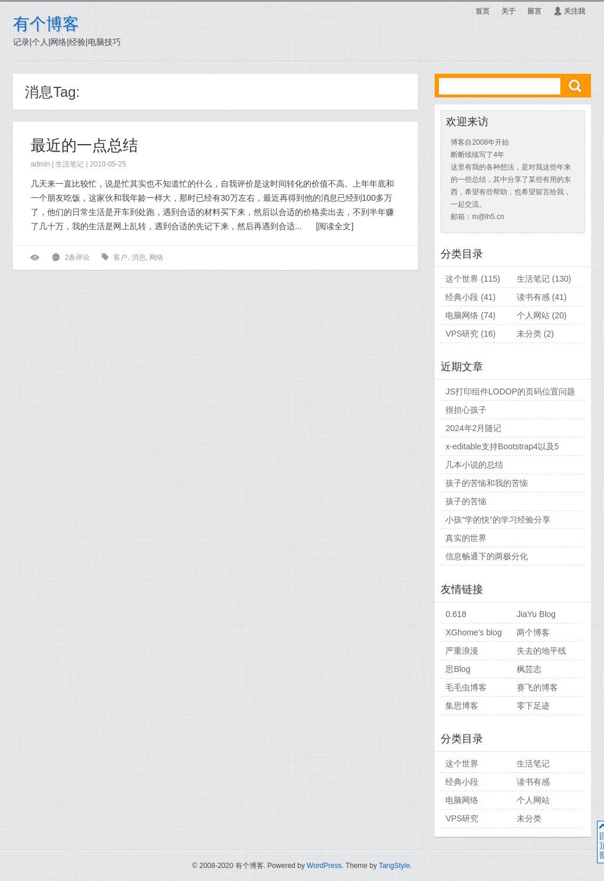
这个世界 (461, 278)
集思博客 (461, 705)
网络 (156, 257)
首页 (482, 11)
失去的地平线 (541, 650)
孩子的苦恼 (466, 501)
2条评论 (77, 257)
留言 (534, 11)
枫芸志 (529, 669)
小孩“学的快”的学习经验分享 (497, 519)
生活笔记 (69, 164)
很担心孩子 (466, 410)
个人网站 (533, 315)
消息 (139, 257)
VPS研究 (461, 333)
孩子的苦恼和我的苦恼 (486, 483)
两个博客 (533, 632)
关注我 (569, 11)
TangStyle (394, 866)
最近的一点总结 (84, 145)
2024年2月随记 (473, 428)
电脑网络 (461, 315)
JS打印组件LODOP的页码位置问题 (510, 391)
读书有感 (533, 297)
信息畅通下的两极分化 (486, 556)
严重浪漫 (461, 650)
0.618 (455, 614)
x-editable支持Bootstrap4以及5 (502, 446)
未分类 (529, 333)
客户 (120, 257)
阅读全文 (334, 226)
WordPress (324, 866)
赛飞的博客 (537, 687)
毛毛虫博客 (466, 687)
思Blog (457, 669)
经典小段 (461, 297)
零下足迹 (533, 705)
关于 (508, 11)
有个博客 (46, 24)
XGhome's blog (473, 632)
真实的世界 (466, 538)
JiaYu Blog (536, 614)
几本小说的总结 (474, 464)
